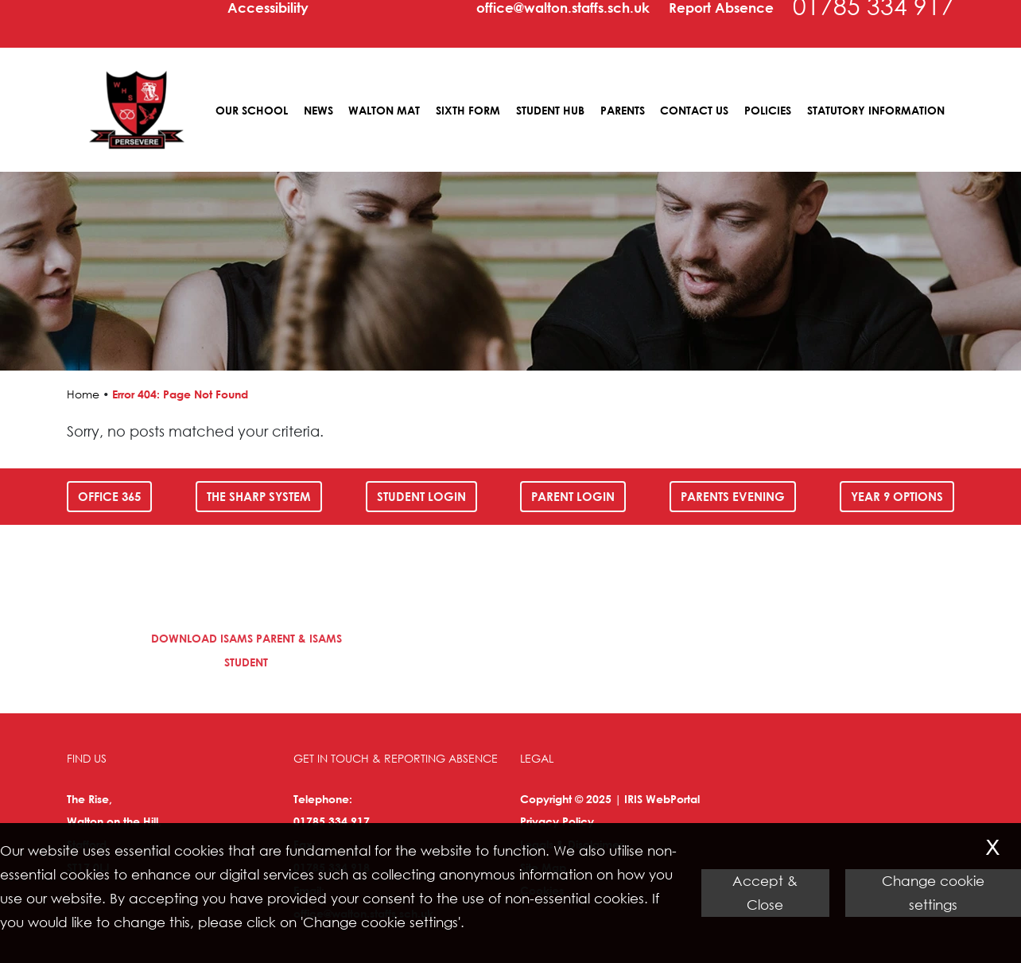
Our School (251, 110)
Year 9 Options (897, 496)
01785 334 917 (331, 821)
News (318, 110)
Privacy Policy (557, 821)
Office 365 (109, 496)
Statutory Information (876, 110)
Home (83, 394)
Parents (622, 110)
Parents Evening (733, 496)
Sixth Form (468, 110)
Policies (767, 110)
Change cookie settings (933, 892)
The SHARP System (259, 496)
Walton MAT (384, 110)
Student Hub (550, 110)
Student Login (421, 496)
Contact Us (694, 110)
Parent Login (573, 496)
